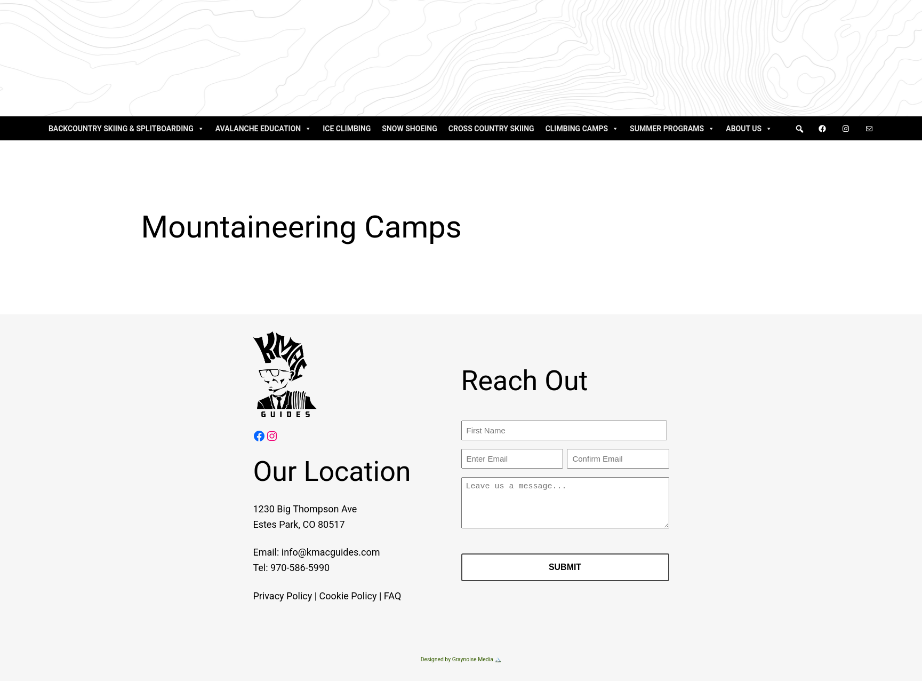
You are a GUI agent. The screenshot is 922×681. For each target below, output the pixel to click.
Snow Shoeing (409, 128)
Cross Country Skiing (491, 128)
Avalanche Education (263, 129)
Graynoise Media (472, 659)
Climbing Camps (582, 129)
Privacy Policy (269, 595)
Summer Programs (672, 129)
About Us (749, 129)
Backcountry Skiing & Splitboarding (126, 129)
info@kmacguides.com (317, 552)
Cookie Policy (335, 595)
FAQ (379, 595)
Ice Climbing (347, 128)
